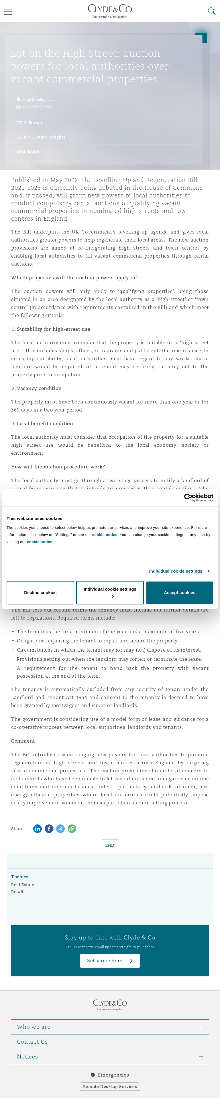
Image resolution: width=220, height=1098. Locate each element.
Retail (17, 891)
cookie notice (104, 535)
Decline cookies (40, 592)
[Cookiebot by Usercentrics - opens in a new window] (188, 497)
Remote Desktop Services (110, 1086)
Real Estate (22, 884)
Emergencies (113, 1075)
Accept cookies (179, 592)
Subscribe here (105, 961)
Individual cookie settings (176, 571)
